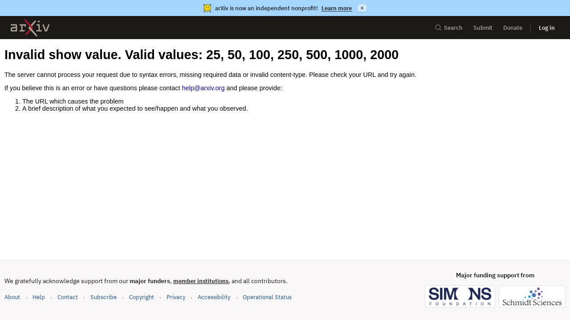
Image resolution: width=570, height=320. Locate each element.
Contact (67, 297)
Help (39, 297)
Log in (547, 28)
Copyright (141, 297)
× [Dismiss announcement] (362, 8)
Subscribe (103, 297)
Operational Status (267, 296)
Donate (512, 28)
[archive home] (30, 27)
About (12, 297)
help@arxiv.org (203, 88)
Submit (483, 28)
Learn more (337, 8)
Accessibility (214, 297)
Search (449, 28)
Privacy (176, 297)
